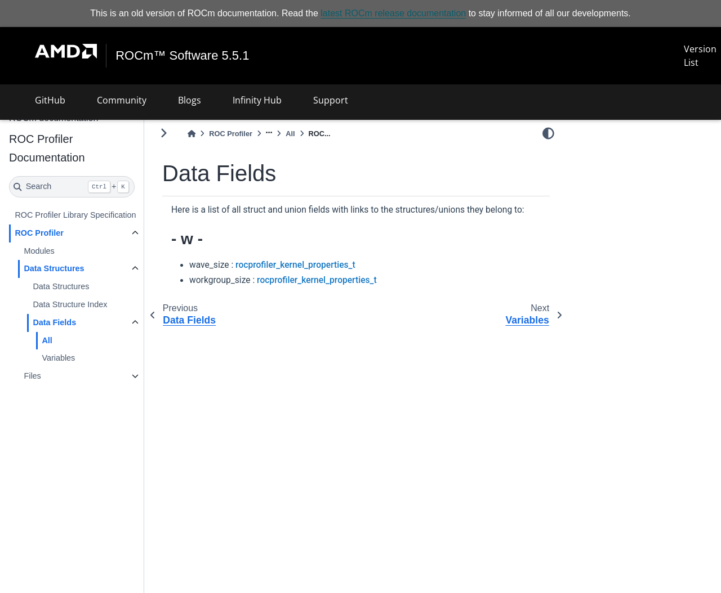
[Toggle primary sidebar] (163, 133)
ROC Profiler (39, 232)
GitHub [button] (50, 100)
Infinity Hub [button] (257, 100)
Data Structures (54, 268)
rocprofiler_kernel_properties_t (295, 265)
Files (32, 375)
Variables (58, 357)
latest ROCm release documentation (393, 13)
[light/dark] (548, 133)
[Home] (191, 134)
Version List (700, 56)
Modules (39, 250)
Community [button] (121, 100)
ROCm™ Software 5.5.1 (182, 55)
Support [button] (330, 100)
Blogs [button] (189, 100)
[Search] (72, 186)
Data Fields (54, 322)
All (47, 340)
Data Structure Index (70, 304)
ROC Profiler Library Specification (75, 214)
